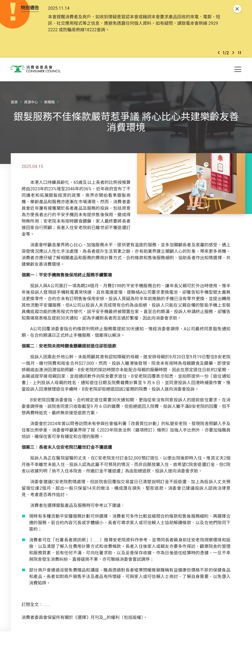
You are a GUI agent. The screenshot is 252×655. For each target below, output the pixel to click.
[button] (218, 56)
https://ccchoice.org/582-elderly (73, 609)
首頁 (14, 106)
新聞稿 (49, 106)
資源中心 (31, 106)
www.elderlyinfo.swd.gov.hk (118, 544)
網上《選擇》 (116, 622)
